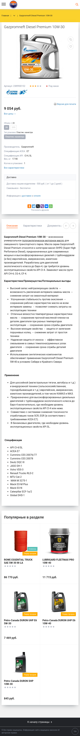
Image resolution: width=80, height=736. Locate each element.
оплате (37, 196)
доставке (26, 196)
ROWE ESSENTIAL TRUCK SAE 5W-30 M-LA (18, 561)
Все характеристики (14, 168)
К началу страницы (39, 722)
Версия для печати (66, 104)
